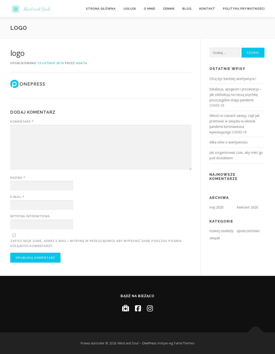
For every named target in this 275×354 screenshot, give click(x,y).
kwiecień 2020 (247, 207)
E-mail (17, 197)
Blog (187, 8)
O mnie (149, 8)
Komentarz (22, 121)
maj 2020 (216, 207)
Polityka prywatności (244, 8)
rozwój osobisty (221, 231)
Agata (81, 63)
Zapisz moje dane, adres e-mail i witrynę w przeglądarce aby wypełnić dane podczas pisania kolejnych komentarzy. (96, 243)
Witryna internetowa (30, 216)
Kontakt (207, 8)
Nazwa (17, 178)
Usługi (130, 8)
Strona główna (101, 8)
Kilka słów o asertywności (228, 142)
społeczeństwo (248, 231)
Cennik (169, 8)
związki (214, 238)
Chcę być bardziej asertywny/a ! (232, 79)
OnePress (149, 343)
